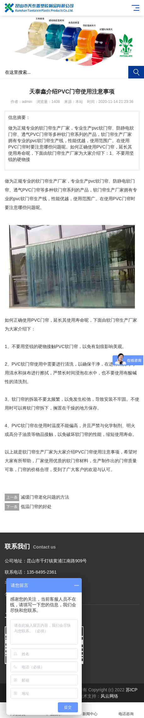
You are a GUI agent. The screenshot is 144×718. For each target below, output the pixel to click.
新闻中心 (90, 710)
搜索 (136, 72)
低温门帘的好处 (36, 506)
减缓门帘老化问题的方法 (45, 497)
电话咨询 (126, 710)
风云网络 (109, 696)
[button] (67, 60)
